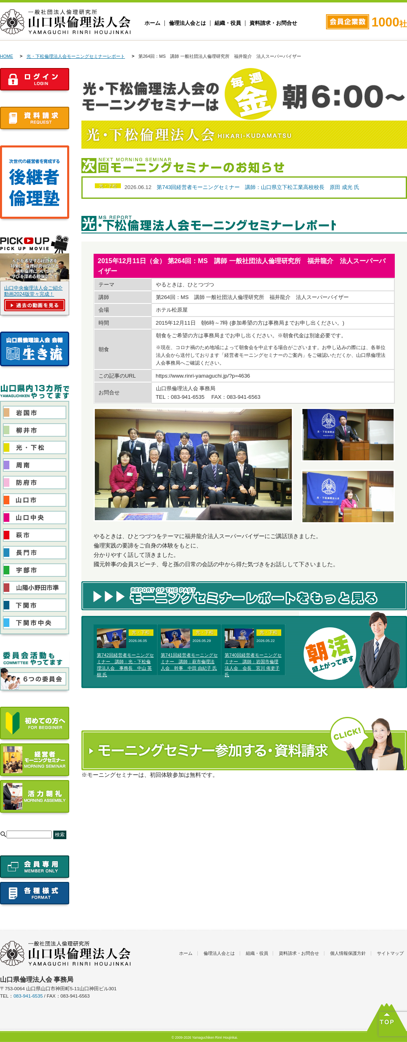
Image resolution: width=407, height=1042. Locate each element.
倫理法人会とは (187, 23)
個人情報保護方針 (348, 953)
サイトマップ (390, 953)
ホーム (152, 23)
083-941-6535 (28, 996)
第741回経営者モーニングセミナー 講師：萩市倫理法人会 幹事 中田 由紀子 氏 (189, 661)
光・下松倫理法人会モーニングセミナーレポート (75, 56)
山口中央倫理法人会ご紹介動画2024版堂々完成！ (33, 291)
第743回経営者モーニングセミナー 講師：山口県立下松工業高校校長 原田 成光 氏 (258, 187)
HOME (6, 56)
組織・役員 (227, 23)
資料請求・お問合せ (273, 23)
